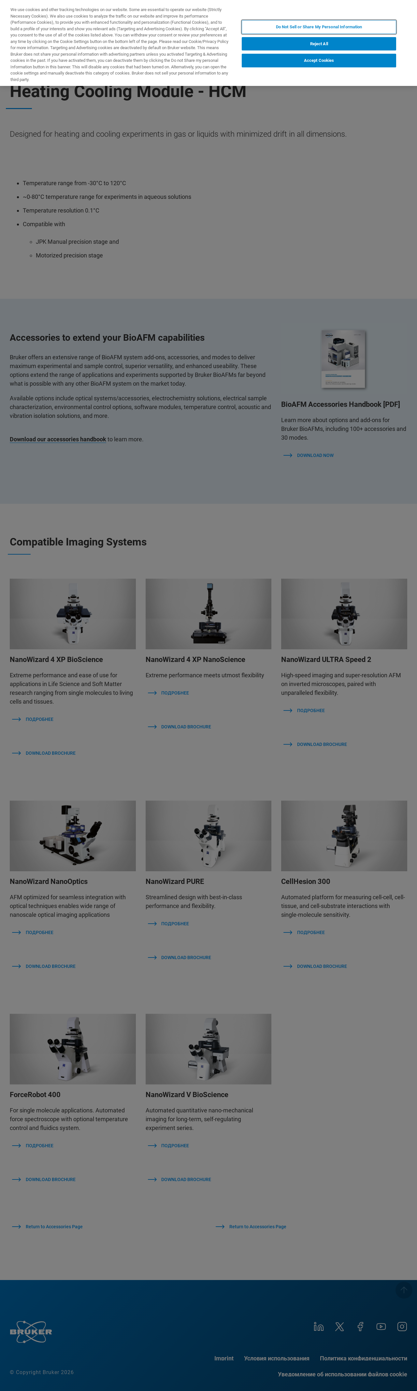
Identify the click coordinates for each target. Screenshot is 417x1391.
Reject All (319, 43)
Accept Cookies (319, 60)
